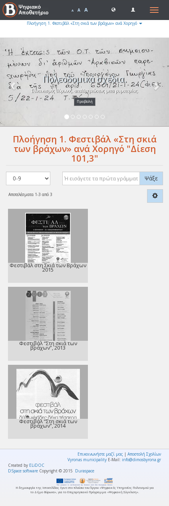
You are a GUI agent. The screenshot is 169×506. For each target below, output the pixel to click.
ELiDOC (36, 465)
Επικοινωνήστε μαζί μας (100, 454)
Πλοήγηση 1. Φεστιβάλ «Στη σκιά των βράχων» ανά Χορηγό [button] (84, 23)
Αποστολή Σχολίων (144, 454)
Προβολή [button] (85, 101)
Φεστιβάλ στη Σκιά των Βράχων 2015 (48, 267)
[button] (113, 9)
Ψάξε (151, 178)
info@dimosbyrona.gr (141, 459)
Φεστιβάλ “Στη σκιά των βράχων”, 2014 (48, 423)
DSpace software (23, 471)
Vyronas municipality (87, 459)
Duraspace (84, 471)
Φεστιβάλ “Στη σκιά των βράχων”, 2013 (48, 345)
